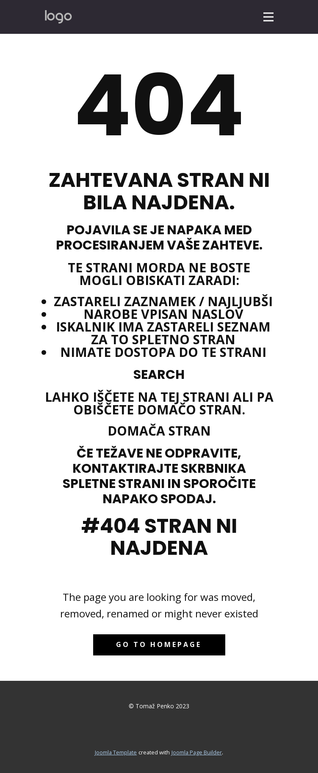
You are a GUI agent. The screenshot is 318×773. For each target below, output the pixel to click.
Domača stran (159, 430)
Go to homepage (159, 644)
